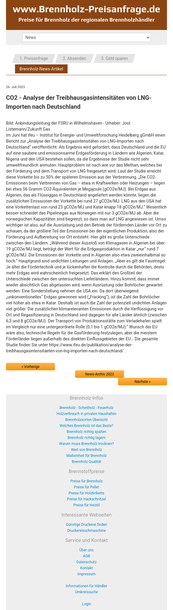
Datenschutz (87, 562)
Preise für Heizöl (86, 505)
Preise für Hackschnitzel (86, 499)
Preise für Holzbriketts (87, 493)
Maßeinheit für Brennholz (86, 456)
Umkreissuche (86, 592)
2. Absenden (74, 58)
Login (86, 604)
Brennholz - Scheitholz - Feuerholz (86, 408)
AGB (86, 556)
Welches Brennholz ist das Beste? (87, 426)
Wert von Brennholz (86, 450)
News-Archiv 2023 (99, 374)
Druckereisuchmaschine (86, 531)
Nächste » (142, 382)
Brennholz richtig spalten (86, 432)
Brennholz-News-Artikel (41, 69)
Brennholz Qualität (86, 462)
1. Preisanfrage (34, 58)
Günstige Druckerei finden (86, 525)
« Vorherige (30, 367)
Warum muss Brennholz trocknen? (86, 444)
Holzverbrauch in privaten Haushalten (86, 414)
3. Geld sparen (114, 58)
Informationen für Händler (86, 586)
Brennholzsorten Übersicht (86, 420)
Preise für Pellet (86, 487)
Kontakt (86, 568)
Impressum (86, 574)
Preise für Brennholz (86, 481)
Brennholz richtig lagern (86, 438)
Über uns (86, 550)
